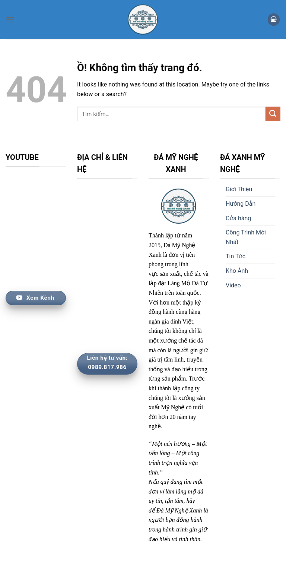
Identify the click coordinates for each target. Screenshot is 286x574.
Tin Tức (235, 256)
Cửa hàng (238, 218)
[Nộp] (273, 114)
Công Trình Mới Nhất (246, 237)
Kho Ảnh (237, 270)
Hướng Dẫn (240, 203)
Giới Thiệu (239, 189)
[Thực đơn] (10, 19)
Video (233, 285)
